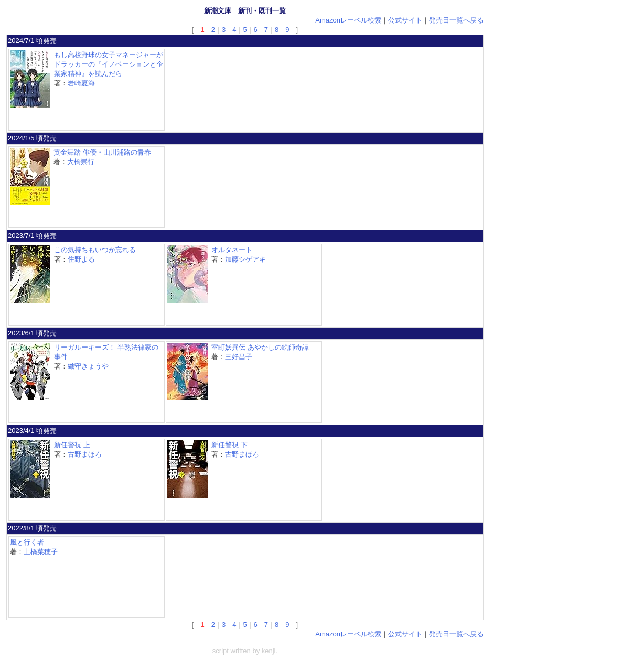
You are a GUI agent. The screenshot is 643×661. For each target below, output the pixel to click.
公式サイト (405, 20)
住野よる (81, 259)
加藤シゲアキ (245, 259)
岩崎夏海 (81, 83)
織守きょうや (88, 366)
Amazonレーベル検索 (348, 20)
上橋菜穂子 (41, 552)
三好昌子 (238, 357)
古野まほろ (85, 454)
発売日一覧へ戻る (456, 20)
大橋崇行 (80, 162)
